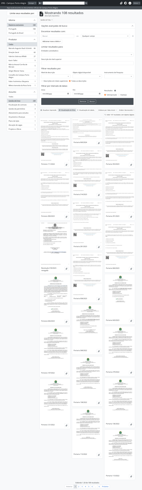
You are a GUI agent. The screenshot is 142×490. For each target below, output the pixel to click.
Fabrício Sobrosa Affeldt (22, 56)
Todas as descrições (78, 81)
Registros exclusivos (22, 25)
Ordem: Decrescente (126, 110)
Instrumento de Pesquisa (113, 72)
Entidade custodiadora (49, 51)
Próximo (105, 486)
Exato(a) (124, 95)
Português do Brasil (22, 33)
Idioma (12, 20)
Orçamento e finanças (22, 117)
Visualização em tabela (85, 110)
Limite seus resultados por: (22, 13)
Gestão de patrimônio (22, 109)
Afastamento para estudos (22, 113)
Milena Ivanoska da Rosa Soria (22, 85)
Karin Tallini (22, 61)
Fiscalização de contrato (22, 105)
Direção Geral (22, 52)
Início (43, 90)
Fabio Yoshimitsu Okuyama (22, 81)
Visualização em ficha (67, 110)
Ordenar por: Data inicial (106, 110)
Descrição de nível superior (51, 59)
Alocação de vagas (22, 125)
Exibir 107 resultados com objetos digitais (119, 115)
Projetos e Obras (22, 129)
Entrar (136, 3)
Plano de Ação (22, 121)
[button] (121, 3)
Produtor (13, 39)
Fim (74, 90)
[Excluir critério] (132, 36)
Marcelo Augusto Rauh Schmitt (22, 48)
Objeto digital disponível (82, 72)
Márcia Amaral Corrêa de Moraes (22, 65)
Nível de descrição (48, 72)
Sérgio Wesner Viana (22, 71)
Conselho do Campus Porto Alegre (22, 76)
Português (22, 29)
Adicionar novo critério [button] (51, 41)
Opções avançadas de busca (54, 25)
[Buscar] (57, 36)
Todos (11, 44)
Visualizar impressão (48, 110)
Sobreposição (112, 95)
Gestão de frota (22, 101)
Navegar (32, 3)
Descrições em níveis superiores (56, 81)
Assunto (12, 92)
